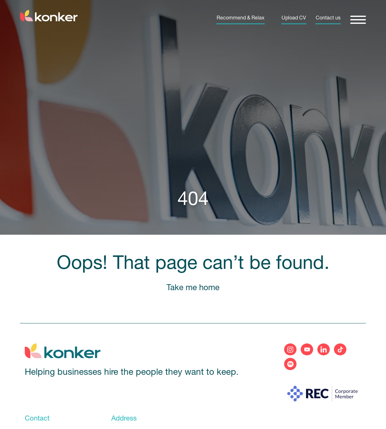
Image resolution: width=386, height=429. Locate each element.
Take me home (193, 288)
